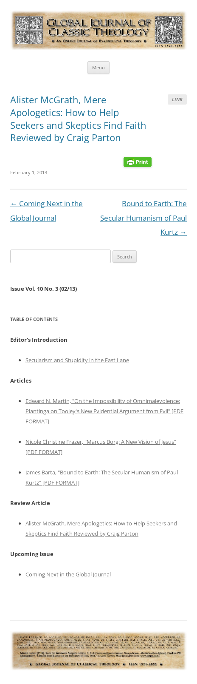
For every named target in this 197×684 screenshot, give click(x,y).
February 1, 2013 (28, 172)
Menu (98, 67)
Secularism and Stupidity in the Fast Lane (77, 360)
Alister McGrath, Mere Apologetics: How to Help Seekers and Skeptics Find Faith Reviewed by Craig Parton (78, 118)
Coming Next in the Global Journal (68, 574)
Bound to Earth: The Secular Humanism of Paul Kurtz (143, 218)
